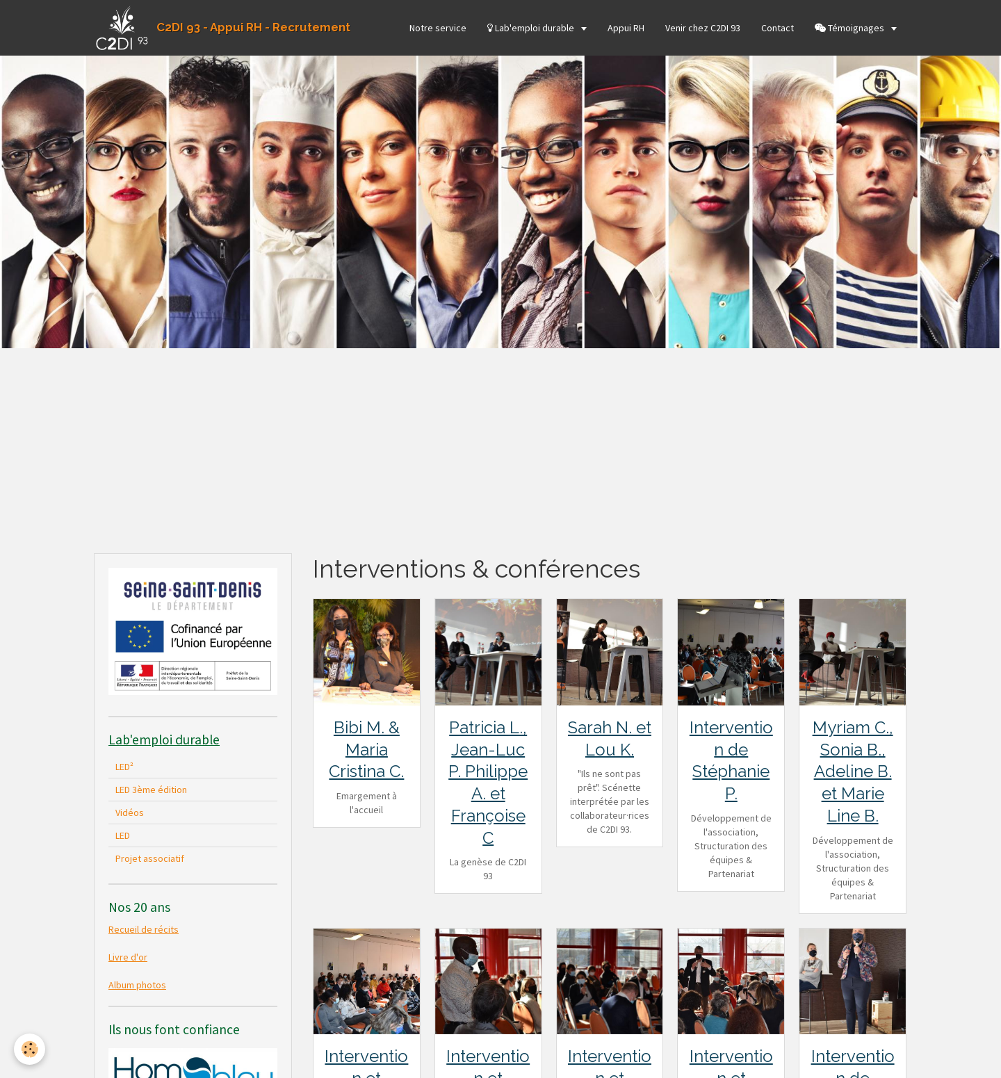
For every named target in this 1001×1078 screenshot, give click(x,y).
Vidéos (129, 812)
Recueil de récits (143, 929)
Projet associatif (149, 858)
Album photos (137, 985)
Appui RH (626, 28)
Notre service (437, 28)
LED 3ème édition (151, 789)
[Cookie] (29, 1049)
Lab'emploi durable (531, 28)
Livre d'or (127, 957)
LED (122, 835)
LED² (124, 766)
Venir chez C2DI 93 (702, 28)
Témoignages (850, 28)
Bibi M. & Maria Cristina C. (366, 749)
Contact (777, 28)
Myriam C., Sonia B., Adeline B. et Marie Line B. (853, 771)
